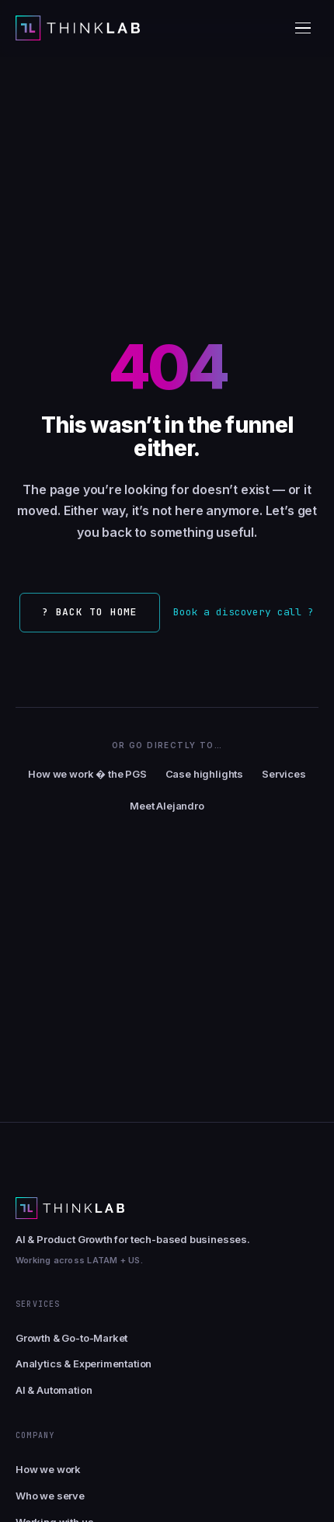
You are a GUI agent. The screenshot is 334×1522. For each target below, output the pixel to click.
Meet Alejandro (167, 805)
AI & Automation (54, 1390)
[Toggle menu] (302, 28)
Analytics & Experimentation (83, 1363)
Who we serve (50, 1495)
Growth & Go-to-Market (71, 1338)
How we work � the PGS (87, 774)
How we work (48, 1469)
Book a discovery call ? (243, 611)
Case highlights (204, 774)
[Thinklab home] (78, 28)
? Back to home (89, 611)
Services (284, 774)
